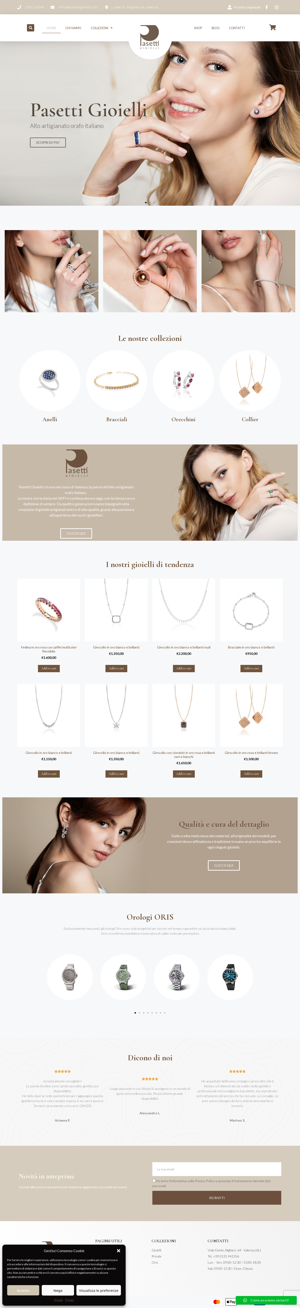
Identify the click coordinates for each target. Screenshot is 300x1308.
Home (51, 28)
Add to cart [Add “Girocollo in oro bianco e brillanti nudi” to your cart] (183, 668)
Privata (58, 1300)
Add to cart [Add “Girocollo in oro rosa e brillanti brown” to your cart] (251, 774)
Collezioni (101, 28)
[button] (118, 1250)
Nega (57, 1290)
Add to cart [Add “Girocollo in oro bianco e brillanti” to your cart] (116, 668)
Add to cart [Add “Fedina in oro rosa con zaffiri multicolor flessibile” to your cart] (48, 668)
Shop (198, 28)
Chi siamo (73, 28)
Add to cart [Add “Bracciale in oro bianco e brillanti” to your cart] (251, 668)
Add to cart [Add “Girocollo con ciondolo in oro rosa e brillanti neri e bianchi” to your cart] (183, 774)
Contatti (237, 28)
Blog (216, 28)
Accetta (23, 1290)
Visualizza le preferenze (98, 1290)
